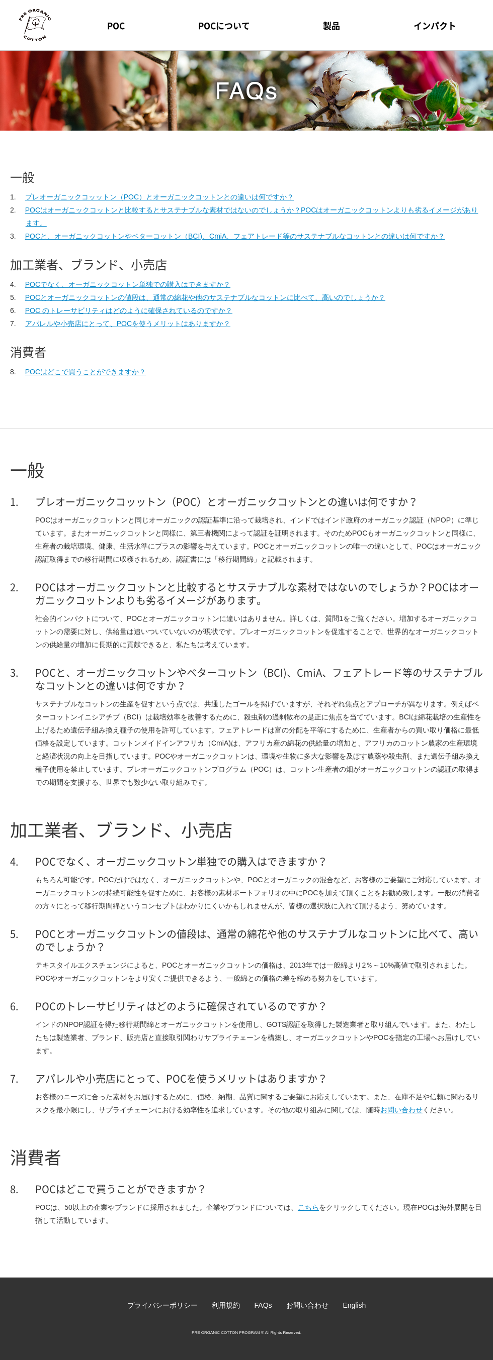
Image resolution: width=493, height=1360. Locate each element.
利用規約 (226, 1305)
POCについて (224, 25)
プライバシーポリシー (162, 1305)
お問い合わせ (401, 1110)
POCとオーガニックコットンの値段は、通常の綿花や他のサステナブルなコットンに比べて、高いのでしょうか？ (205, 297)
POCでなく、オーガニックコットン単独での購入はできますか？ (127, 284)
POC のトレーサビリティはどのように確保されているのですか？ (128, 310)
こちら (308, 1207)
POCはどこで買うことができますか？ (85, 372)
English (354, 1305)
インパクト (435, 25)
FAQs (263, 1305)
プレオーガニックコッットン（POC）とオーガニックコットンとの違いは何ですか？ (159, 197)
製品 (331, 25)
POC (116, 25)
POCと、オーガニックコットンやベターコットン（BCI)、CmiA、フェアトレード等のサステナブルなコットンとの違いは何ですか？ (235, 236)
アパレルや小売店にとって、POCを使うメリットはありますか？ (127, 324)
